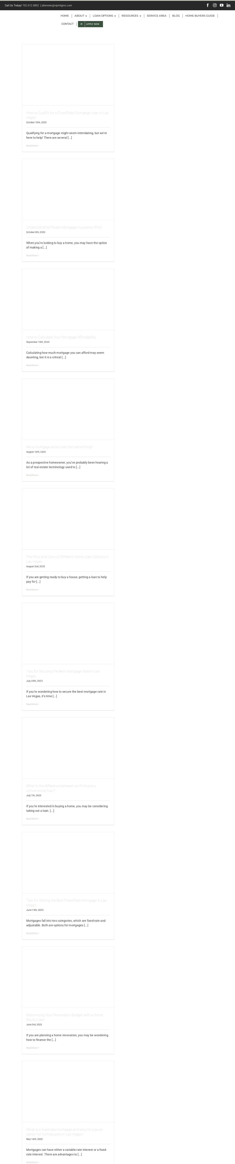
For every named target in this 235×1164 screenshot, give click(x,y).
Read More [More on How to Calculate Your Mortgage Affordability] (32, 365)
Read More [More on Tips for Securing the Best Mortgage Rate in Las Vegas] (32, 704)
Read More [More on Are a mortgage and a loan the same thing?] (32, 475)
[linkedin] (228, 5)
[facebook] (208, 5)
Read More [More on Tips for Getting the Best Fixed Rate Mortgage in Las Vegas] (32, 933)
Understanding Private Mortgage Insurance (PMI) (64, 227)
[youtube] (221, 5)
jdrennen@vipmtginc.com (57, 5)
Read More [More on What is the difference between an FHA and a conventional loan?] (32, 818)
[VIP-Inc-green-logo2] (27, 13)
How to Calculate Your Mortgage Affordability (61, 337)
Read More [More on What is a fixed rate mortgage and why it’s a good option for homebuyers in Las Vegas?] (32, 1162)
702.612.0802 (31, 5)
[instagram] (215, 5)
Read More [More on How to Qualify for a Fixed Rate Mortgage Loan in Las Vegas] (32, 145)
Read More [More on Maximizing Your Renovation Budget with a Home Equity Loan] (32, 1048)
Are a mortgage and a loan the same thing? (59, 447)
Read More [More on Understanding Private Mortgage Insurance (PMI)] (32, 255)
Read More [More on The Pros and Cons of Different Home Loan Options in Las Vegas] (32, 589)
